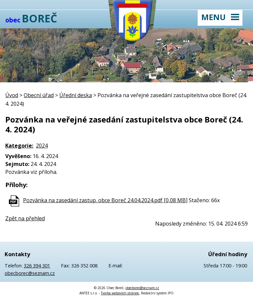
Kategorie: (19, 145)
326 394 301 (37, 265)
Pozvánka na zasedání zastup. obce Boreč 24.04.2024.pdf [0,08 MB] (105, 200)
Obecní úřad (39, 95)
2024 (42, 145)
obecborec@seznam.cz (30, 273)
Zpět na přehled (25, 218)
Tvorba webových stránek (120, 293)
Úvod (11, 95)
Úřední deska (75, 95)
